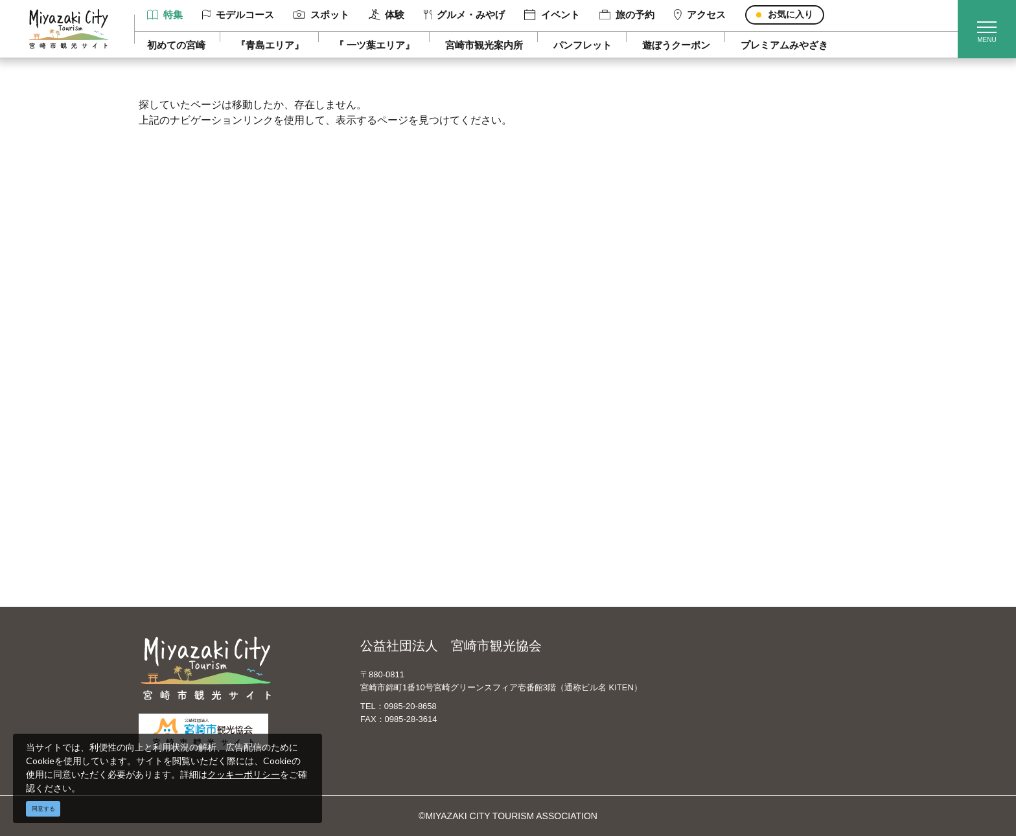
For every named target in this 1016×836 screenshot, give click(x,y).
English (546, 405)
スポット (321, 14)
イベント (551, 15)
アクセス (700, 15)
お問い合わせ (379, 518)
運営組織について (388, 405)
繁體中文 (549, 443)
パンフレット (582, 45)
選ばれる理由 (738, 405)
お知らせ (190, 555)
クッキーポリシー (243, 774)
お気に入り (790, 14)
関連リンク (374, 499)
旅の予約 (626, 14)
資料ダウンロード (388, 480)
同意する (43, 809)
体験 (386, 15)
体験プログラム (743, 462)
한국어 (545, 462)
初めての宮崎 (176, 45)
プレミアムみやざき (784, 45)
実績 (720, 424)
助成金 (725, 480)
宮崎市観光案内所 (484, 45)
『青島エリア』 (270, 45)
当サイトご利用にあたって (406, 443)
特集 (165, 14)
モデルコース (238, 14)
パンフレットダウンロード (406, 462)
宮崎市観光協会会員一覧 (402, 424)
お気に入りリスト (208, 537)
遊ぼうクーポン (676, 45)
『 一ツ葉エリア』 (374, 45)
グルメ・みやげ (464, 14)
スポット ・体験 (205, 443)
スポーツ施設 (738, 443)
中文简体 (549, 424)
